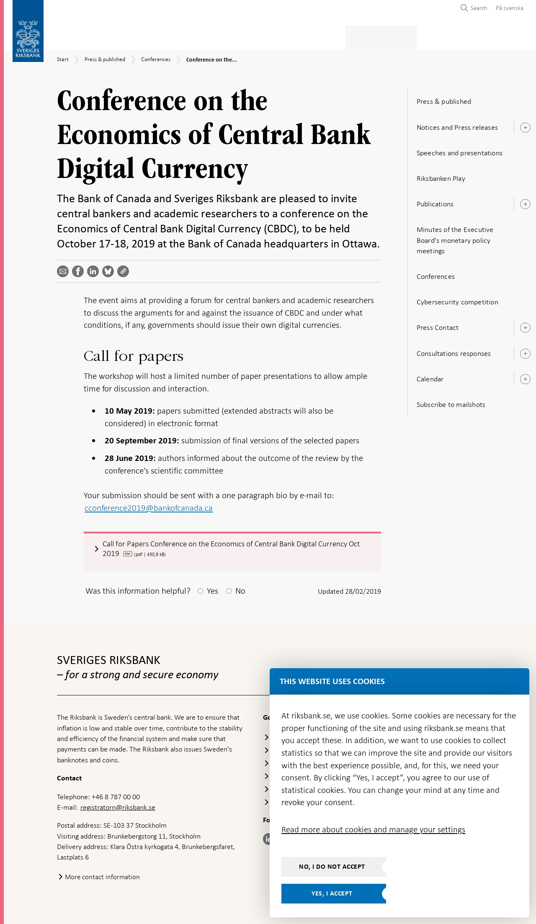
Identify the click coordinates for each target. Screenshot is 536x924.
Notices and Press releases (457, 124)
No (240, 590)
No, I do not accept (332, 866)
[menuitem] (507, 7)
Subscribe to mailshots (451, 402)
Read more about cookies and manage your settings (373, 829)
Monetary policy (202, 36)
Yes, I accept (332, 893)
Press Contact (438, 325)
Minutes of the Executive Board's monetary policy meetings (455, 238)
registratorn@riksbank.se (117, 806)
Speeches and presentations (459, 150)
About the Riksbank (463, 36)
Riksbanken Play (441, 175)
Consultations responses (454, 350)
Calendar (430, 376)
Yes (212, 590)
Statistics (73, 36)
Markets (333, 36)
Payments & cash (132, 36)
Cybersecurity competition (457, 299)
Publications (435, 201)
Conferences (436, 273)
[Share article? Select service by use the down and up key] (94, 269)
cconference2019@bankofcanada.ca (149, 505)
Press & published (389, 36)
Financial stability (275, 36)
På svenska (509, 8)
